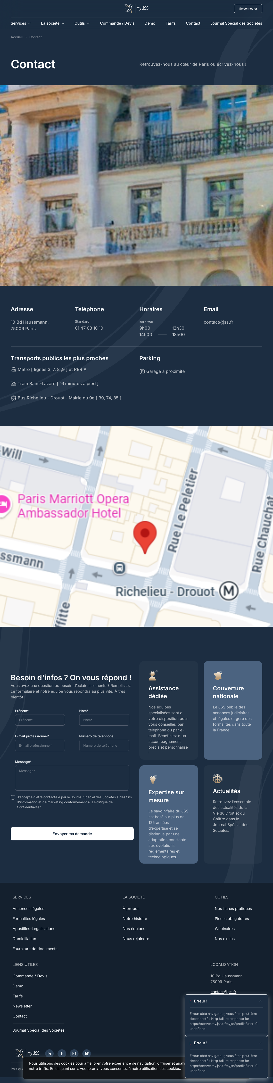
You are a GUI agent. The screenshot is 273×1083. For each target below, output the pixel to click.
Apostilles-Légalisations (34, 928)
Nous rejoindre (136, 938)
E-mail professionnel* (32, 736)
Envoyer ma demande (72, 833)
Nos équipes (134, 928)
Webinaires (225, 928)
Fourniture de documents (35, 948)
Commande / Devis (117, 23)
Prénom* (22, 711)
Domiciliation (24, 938)
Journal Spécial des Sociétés (236, 23)
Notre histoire (135, 918)
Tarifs (171, 23)
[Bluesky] (86, 1053)
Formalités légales (29, 918)
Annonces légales (28, 908)
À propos (131, 908)
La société (50, 23)
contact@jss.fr (223, 991)
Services (18, 23)
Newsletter (22, 1006)
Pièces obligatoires (232, 918)
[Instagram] (74, 1053)
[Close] (260, 1001)
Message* (23, 762)
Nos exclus (225, 938)
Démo (150, 23)
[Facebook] (62, 1053)
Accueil (17, 37)
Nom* (83, 711)
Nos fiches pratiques (233, 908)
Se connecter (248, 8)
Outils (79, 23)
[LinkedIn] (49, 1053)
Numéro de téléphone (96, 736)
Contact (193, 23)
